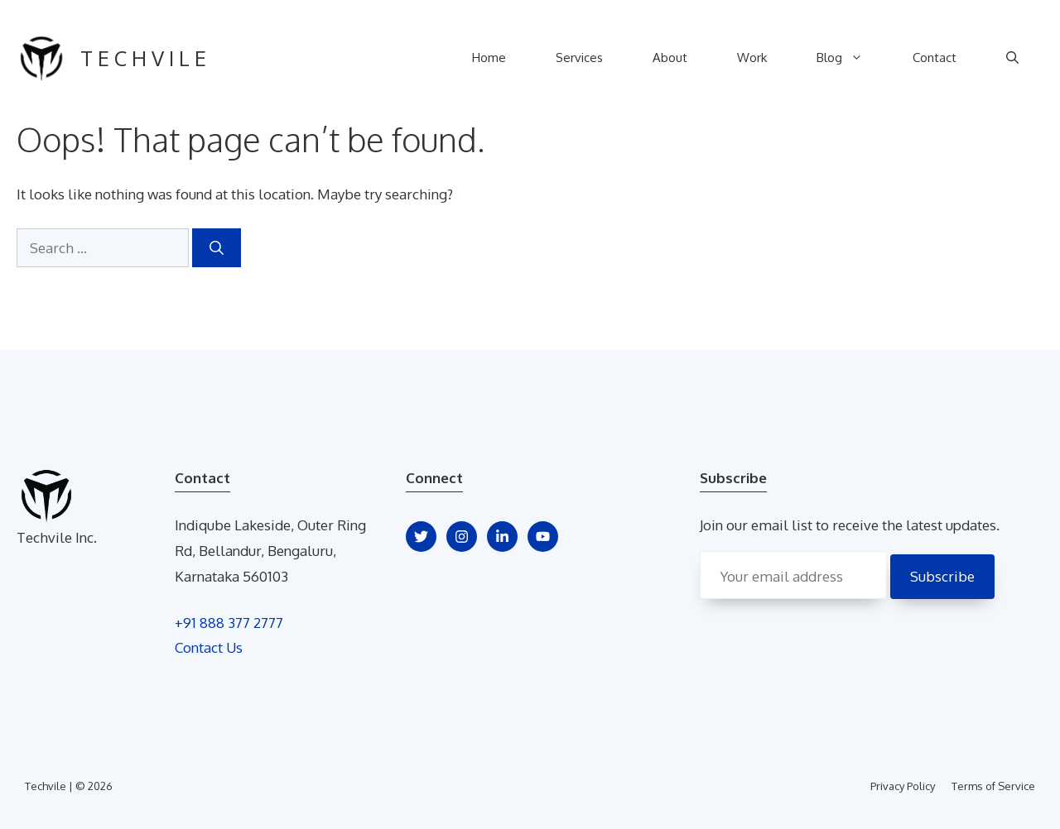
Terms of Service (993, 786)
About (670, 57)
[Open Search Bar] (1012, 57)
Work (752, 57)
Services (579, 57)
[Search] (216, 248)
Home (489, 57)
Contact (934, 57)
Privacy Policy (902, 786)
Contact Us (209, 647)
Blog (852, 57)
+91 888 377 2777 (229, 622)
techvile (145, 58)
